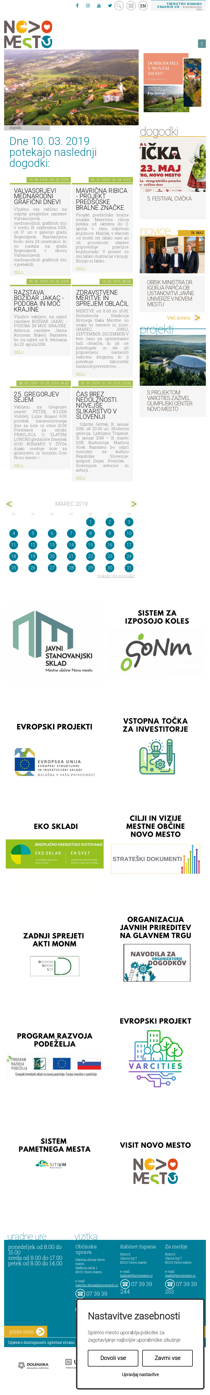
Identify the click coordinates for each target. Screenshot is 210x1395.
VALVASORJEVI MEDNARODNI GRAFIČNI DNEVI (37, 196)
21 (71, 556)
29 (90, 567)
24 (129, 556)
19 (32, 556)
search (119, 5)
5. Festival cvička (169, 198)
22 (90, 556)
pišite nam (27, 1331)
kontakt (131, 5)
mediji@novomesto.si (180, 1275)
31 (129, 567)
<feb (9, 504)
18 (13, 556)
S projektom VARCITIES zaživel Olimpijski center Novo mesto (169, 400)
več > (18, 271)
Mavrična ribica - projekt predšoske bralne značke (101, 199)
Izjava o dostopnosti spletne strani (41, 1342)
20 (52, 556)
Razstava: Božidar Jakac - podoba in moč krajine (39, 301)
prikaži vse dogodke (116, 575)
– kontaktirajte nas (179, 6)
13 (52, 544)
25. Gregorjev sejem (36, 397)
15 (90, 544)
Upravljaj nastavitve (140, 1374)
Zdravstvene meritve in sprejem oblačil (102, 298)
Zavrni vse (167, 1358)
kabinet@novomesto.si (136, 1275)
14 (71, 544)
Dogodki (16, 127)
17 (129, 544)
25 (13, 567)
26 (32, 567)
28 (71, 567)
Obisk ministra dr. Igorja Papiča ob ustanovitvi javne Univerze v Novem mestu (170, 293)
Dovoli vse (113, 1358)
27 (52, 567)
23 (109, 556)
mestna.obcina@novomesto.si (96, 1285)
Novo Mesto (41, 34)
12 (32, 544)
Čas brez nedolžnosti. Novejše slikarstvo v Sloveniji (97, 406)
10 (129, 533)
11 (13, 544)
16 (109, 544)
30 (109, 567)
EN (143, 5)
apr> (133, 504)
